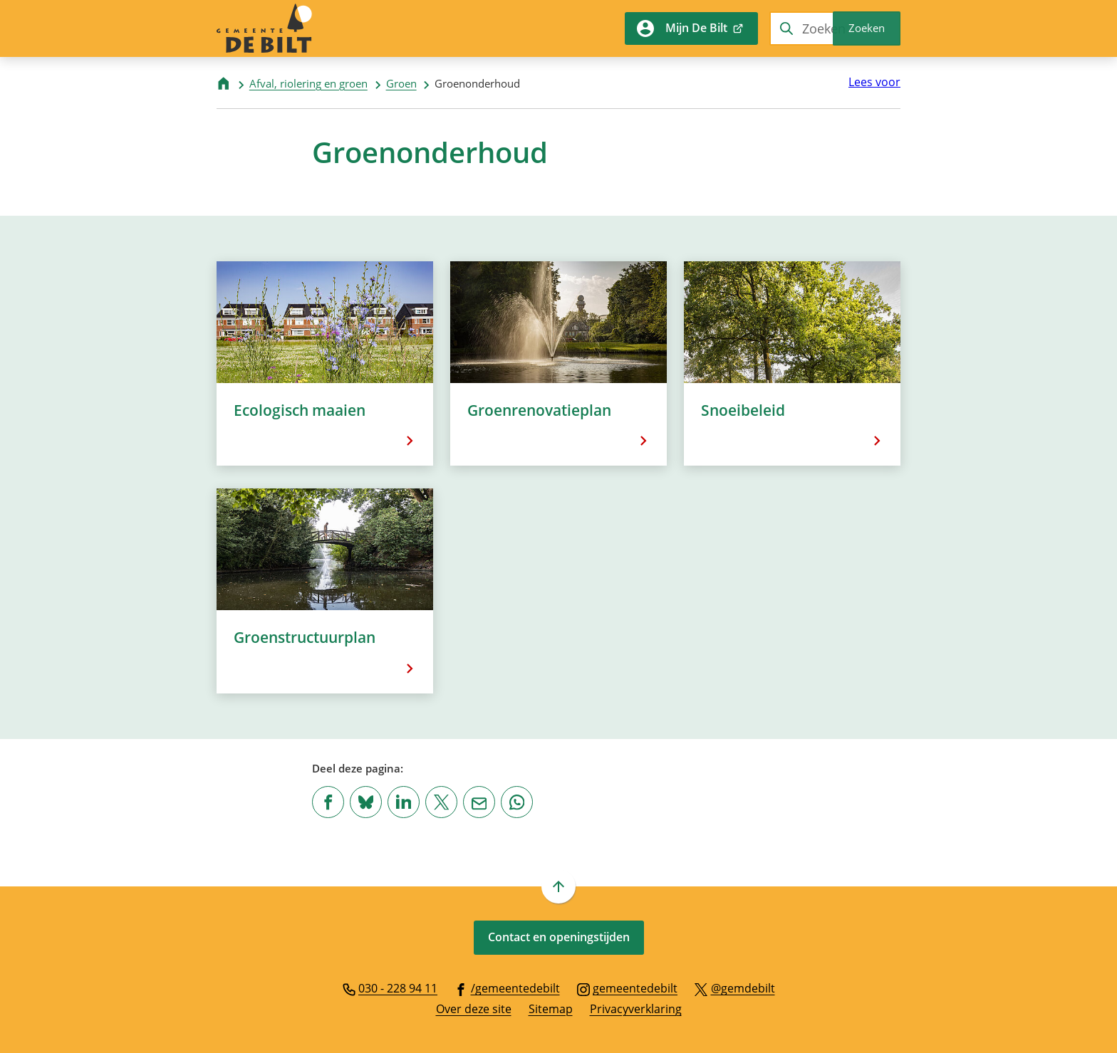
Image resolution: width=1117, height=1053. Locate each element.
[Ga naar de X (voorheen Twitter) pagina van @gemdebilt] (735, 987)
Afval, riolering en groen (308, 83)
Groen (401, 83)
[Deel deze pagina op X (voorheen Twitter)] (441, 802)
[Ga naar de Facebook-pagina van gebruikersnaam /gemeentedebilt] (507, 987)
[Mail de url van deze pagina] (479, 802)
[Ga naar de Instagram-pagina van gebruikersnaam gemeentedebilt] (627, 987)
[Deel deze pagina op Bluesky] (366, 802)
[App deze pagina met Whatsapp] (517, 802)
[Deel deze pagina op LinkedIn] (404, 802)
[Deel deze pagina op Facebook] (328, 802)
